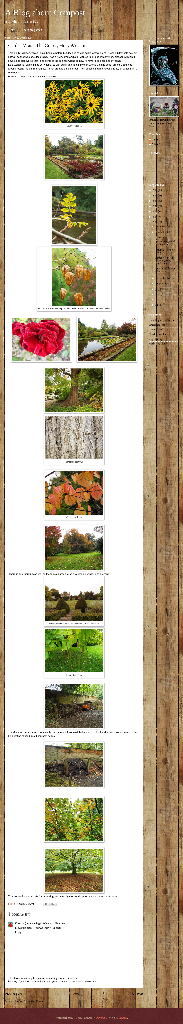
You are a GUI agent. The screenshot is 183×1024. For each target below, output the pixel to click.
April (158, 305)
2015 (155, 217)
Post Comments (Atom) (31, 1001)
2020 (155, 190)
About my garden (32, 29)
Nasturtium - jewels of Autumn (165, 243)
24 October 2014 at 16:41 (53, 923)
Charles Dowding (158, 334)
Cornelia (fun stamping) (28, 923)
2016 (155, 211)
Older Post (135, 994)
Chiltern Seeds (156, 329)
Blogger (123, 1017)
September (161, 278)
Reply (18, 932)
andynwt (100, 1017)
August (159, 283)
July (157, 289)
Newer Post (13, 994)
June (158, 294)
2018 (155, 201)
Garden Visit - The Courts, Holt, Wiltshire (165, 260)
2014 (155, 222)
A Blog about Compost (45, 12)
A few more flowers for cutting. (165, 270)
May (158, 299)
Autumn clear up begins (164, 251)
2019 (155, 195)
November (161, 232)
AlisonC (156, 139)
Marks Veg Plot (157, 343)
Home (12, 29)
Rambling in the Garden (162, 320)
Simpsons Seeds (157, 324)
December (161, 226)
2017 (155, 206)
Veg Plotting (155, 339)
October (160, 237)
